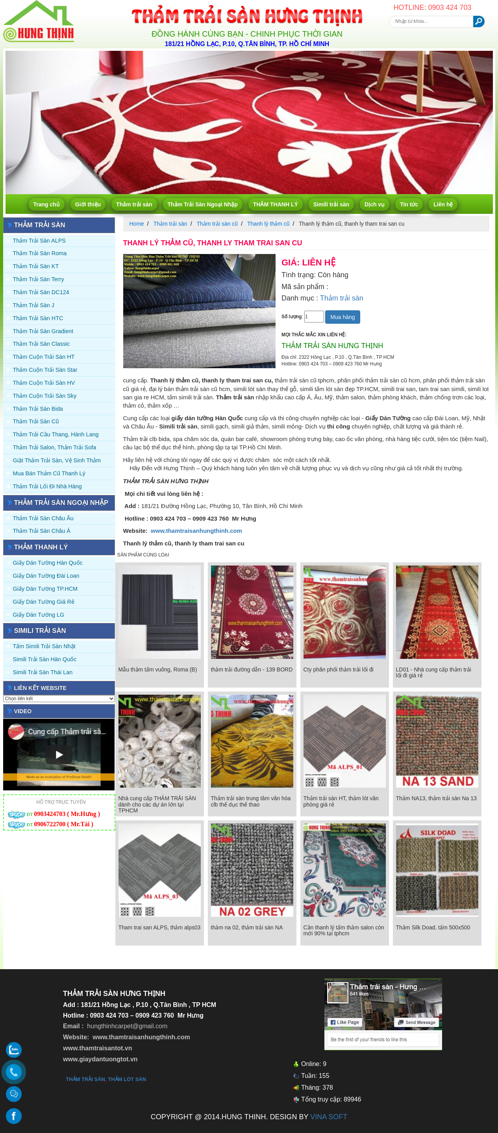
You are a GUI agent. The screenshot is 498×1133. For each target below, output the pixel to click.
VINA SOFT (328, 1117)
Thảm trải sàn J (34, 305)
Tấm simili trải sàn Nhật (44, 646)
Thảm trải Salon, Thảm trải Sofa (54, 447)
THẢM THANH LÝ (275, 204)
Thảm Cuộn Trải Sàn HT (44, 357)
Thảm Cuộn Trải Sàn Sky (45, 396)
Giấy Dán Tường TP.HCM (45, 589)
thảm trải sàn (85, 1079)
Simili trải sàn (331, 204)
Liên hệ (443, 204)
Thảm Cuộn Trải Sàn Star (45, 370)
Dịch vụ (375, 204)
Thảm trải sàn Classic (41, 344)
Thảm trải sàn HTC (38, 318)
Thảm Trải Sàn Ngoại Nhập (203, 204)
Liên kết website (40, 688)
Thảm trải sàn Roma (40, 253)
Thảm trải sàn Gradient (43, 331)
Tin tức (409, 204)
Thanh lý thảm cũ (268, 224)
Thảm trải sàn (134, 204)
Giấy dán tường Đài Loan (46, 576)
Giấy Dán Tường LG (39, 615)
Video (23, 711)
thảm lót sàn (127, 1079)
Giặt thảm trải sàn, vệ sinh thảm (57, 460)
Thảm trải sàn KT (36, 266)
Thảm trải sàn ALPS (39, 240)
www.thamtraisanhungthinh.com (196, 530)
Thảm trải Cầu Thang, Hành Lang (56, 434)
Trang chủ (46, 204)
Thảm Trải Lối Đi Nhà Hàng (47, 486)
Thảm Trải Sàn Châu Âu (43, 518)
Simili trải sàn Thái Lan (43, 672)
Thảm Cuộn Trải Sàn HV (44, 383)
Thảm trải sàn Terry (38, 279)
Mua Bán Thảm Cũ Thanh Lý (49, 473)
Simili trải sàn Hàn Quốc (45, 659)
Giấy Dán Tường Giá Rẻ (43, 602)
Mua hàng (342, 317)
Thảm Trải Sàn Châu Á (41, 531)
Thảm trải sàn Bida (38, 409)
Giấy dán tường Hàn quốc (48, 563)
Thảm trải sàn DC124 (41, 292)
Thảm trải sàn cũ (36, 421)
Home (137, 224)
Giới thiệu (88, 204)
